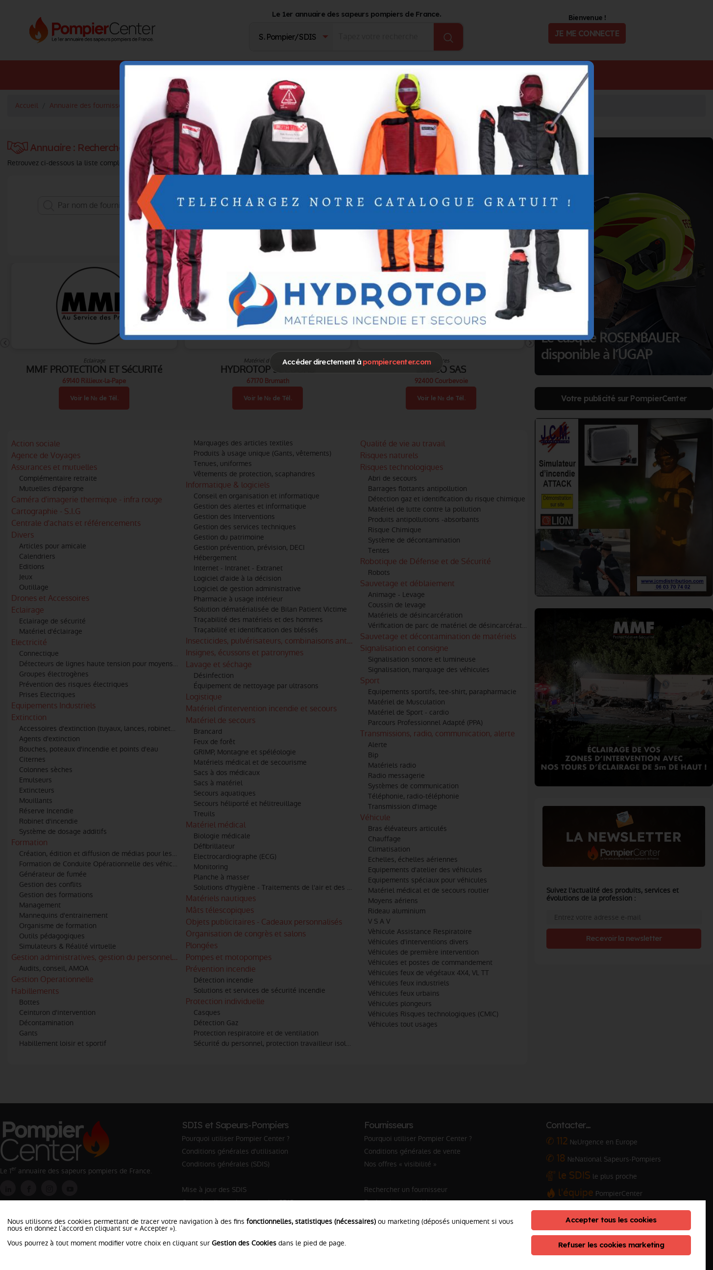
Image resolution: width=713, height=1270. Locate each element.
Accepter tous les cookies (610, 1219)
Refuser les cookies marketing (611, 1244)
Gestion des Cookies (244, 1243)
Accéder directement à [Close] (356, 361)
